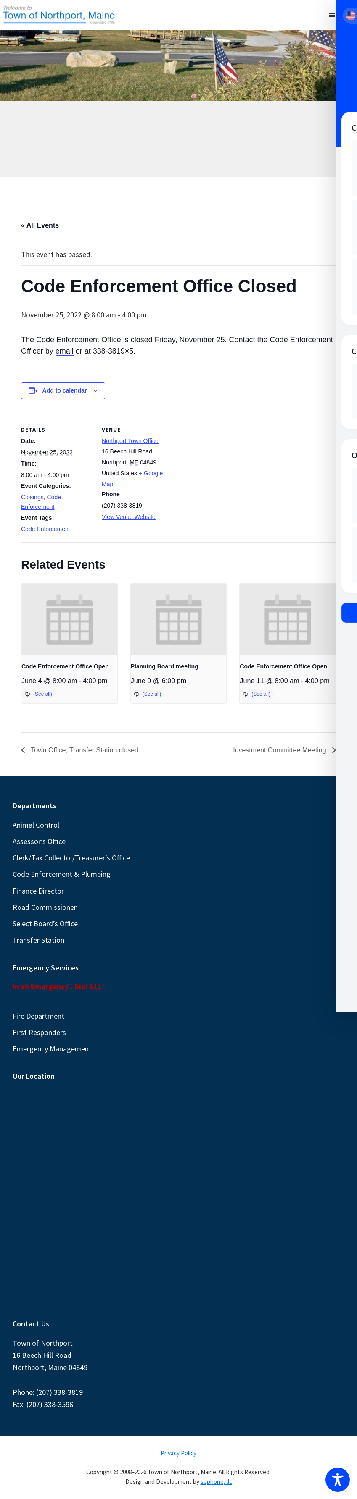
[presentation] (69, 619)
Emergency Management (52, 1048)
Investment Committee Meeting (280, 750)
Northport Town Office (130, 441)
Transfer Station (38, 940)
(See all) (42, 694)
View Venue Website (129, 517)
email (65, 351)
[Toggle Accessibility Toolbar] (338, 1480)
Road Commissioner (45, 907)
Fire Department (38, 1016)
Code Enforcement (45, 529)
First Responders (39, 1032)
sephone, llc (216, 1482)
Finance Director (38, 891)
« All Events (40, 225)
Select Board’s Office (45, 923)
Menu (346, 14)
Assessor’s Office (39, 841)
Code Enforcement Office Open (65, 666)
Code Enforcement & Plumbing (62, 874)
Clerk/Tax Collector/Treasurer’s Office (71, 857)
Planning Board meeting (164, 666)
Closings (32, 497)
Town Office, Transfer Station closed (83, 750)
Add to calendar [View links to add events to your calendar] (64, 390)
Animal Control (36, 825)
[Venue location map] (226, 471)
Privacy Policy (178, 1453)
